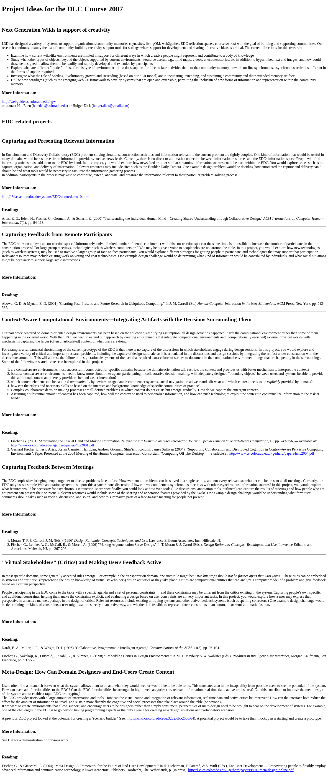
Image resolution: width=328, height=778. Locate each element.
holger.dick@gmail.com (110, 106)
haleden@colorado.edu (50, 106)
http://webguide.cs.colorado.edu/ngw (29, 101)
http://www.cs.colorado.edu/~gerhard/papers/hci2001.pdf (52, 445)
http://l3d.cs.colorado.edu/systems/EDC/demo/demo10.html (45, 197)
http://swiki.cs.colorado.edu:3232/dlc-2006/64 (160, 718)
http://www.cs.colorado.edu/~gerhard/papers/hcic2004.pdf (271, 453)
